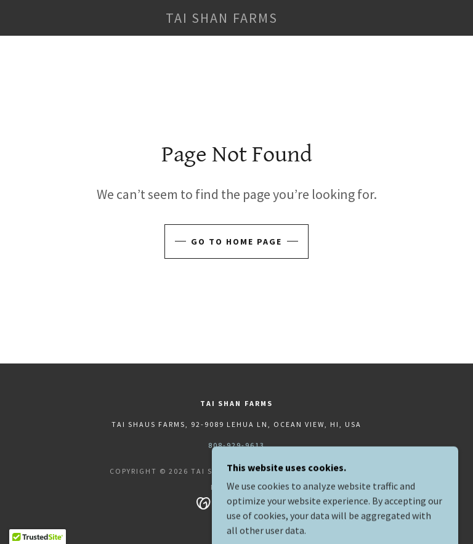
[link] (221, 19)
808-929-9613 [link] (236, 445)
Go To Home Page (236, 241)
